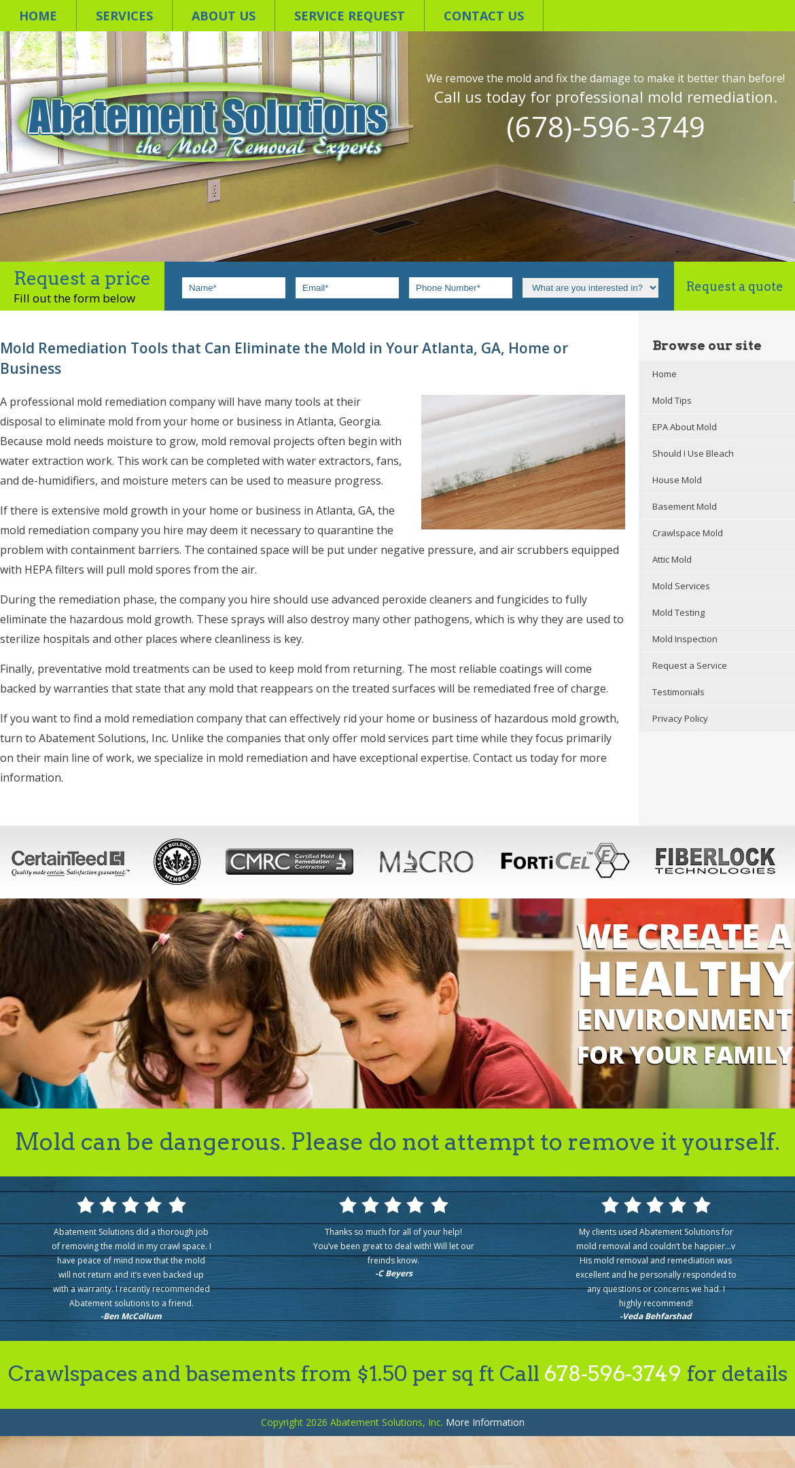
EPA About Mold (684, 427)
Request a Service (689, 665)
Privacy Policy (680, 718)
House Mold (677, 480)
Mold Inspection (685, 639)
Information (485, 1422)
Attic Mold (672, 559)
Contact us (484, 15)
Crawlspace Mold (687, 533)
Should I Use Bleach (693, 453)
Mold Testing (678, 612)
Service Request (349, 15)
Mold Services (681, 586)
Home (38, 15)
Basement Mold (684, 506)
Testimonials (678, 692)
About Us (223, 15)
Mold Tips (672, 400)
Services (124, 15)
